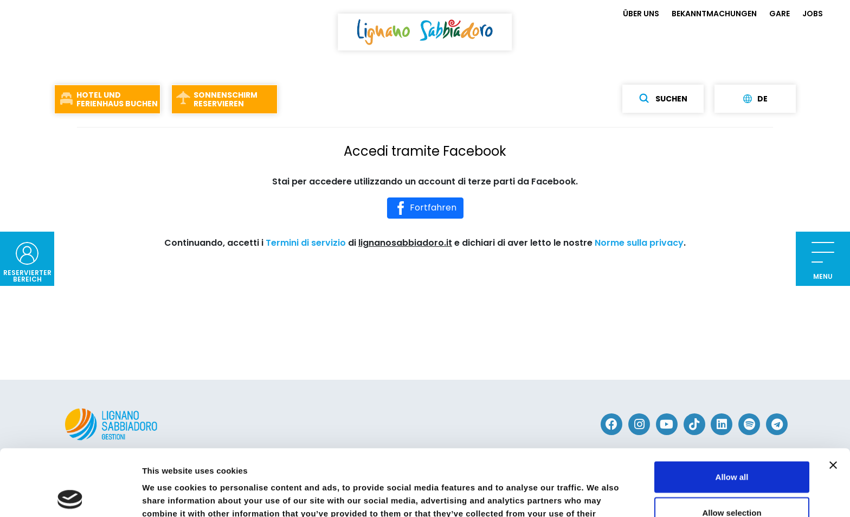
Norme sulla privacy (639, 243)
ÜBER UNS (641, 13)
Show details (569, 495)
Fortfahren (425, 208)
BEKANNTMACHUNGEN (714, 13)
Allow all (732, 410)
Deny (732, 481)
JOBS (812, 13)
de (755, 98)
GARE (779, 13)
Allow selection (731, 446)
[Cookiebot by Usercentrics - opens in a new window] (70, 496)
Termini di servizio (306, 243)
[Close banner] (833, 399)
